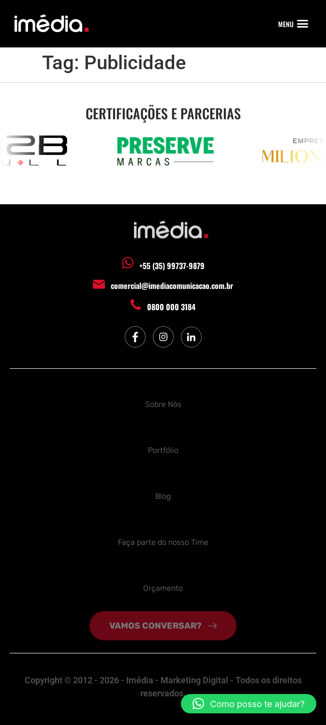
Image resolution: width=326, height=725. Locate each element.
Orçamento (163, 586)
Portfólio (163, 448)
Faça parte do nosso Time (163, 540)
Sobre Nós (163, 403)
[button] (303, 24)
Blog (163, 494)
